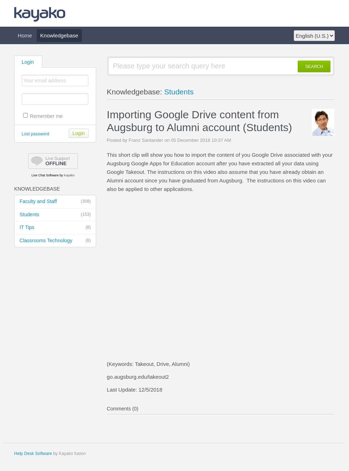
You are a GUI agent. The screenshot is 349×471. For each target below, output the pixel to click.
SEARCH (314, 66)
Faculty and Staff (55, 201)
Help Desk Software (33, 453)
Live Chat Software (45, 175)
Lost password (35, 133)
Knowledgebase (59, 35)
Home (25, 35)
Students (55, 214)
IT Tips (55, 227)
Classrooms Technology (55, 240)
